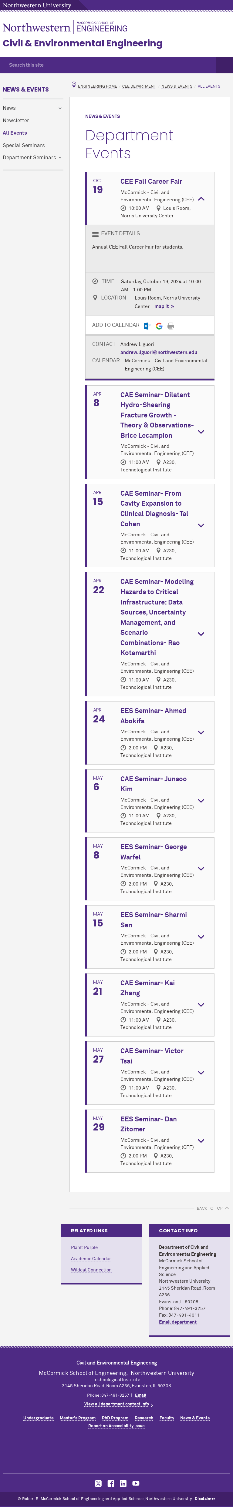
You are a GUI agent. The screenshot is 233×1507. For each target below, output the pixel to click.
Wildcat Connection (91, 1270)
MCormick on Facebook (110, 1483)
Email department (178, 1322)
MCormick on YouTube (135, 1483)
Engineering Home (97, 87)
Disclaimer (205, 1499)
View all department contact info (116, 1404)
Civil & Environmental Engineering (83, 43)
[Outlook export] (147, 326)
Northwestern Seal (116, 1452)
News (9, 108)
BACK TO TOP (209, 1208)
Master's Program (78, 1418)
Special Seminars (24, 145)
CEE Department (139, 87)
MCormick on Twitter (97, 1483)
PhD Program (115, 1418)
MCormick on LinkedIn (122, 1483)
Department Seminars (29, 157)
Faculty (167, 1418)
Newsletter (16, 120)
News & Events (26, 89)
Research (144, 1418)
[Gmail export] (159, 326)
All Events (15, 133)
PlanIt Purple (84, 1247)
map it (161, 306)
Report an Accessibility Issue (116, 1426)
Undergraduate (38, 1418)
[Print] (170, 326)
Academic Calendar (91, 1259)
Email (140, 1395)
